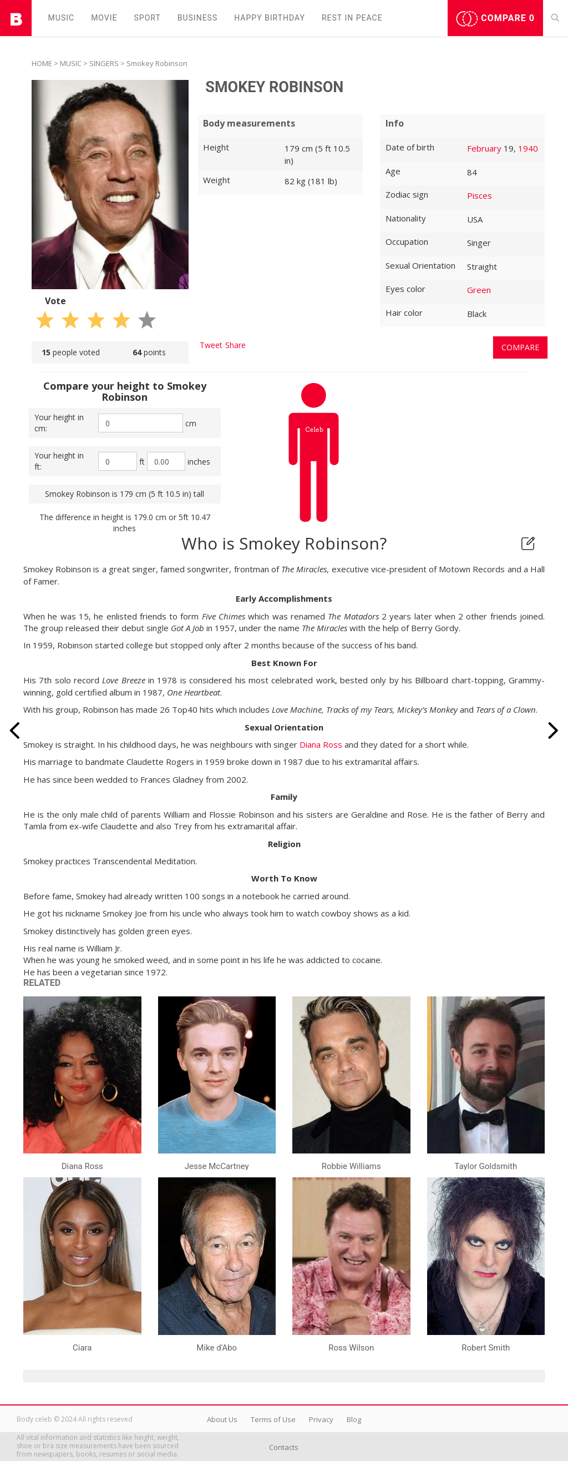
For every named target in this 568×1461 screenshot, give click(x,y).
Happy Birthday (269, 17)
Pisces (479, 195)
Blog (354, 1419)
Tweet (211, 345)
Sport (147, 17)
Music (61, 17)
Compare (495, 19)
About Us (222, 1419)
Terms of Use (273, 1419)
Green (479, 289)
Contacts (283, 1447)
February (484, 148)
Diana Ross (321, 744)
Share (235, 345)
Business (198, 17)
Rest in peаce (352, 17)
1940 (528, 148)
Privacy (321, 1419)
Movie (104, 17)
